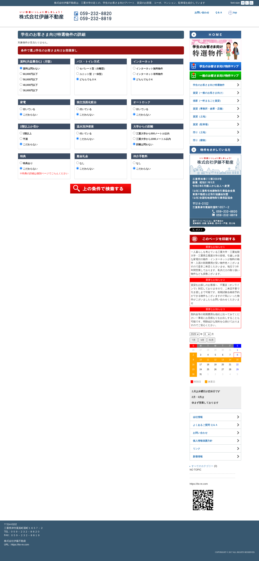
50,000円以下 (29, 79)
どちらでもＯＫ (86, 79)
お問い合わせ (202, 12)
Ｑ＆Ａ (218, 12)
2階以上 (26, 133)
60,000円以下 (29, 73)
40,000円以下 (29, 84)
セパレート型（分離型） (91, 68)
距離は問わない (143, 144)
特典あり (26, 163)
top (232, 13)
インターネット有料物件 (148, 73)
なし (80, 163)
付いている (27, 109)
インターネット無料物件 (148, 68)
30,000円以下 (29, 90)
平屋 (24, 138)
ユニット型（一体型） (90, 73)
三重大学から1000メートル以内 (152, 138)
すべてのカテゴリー (202, 466)
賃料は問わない (30, 68)
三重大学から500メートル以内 (151, 133)
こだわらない (29, 114)
